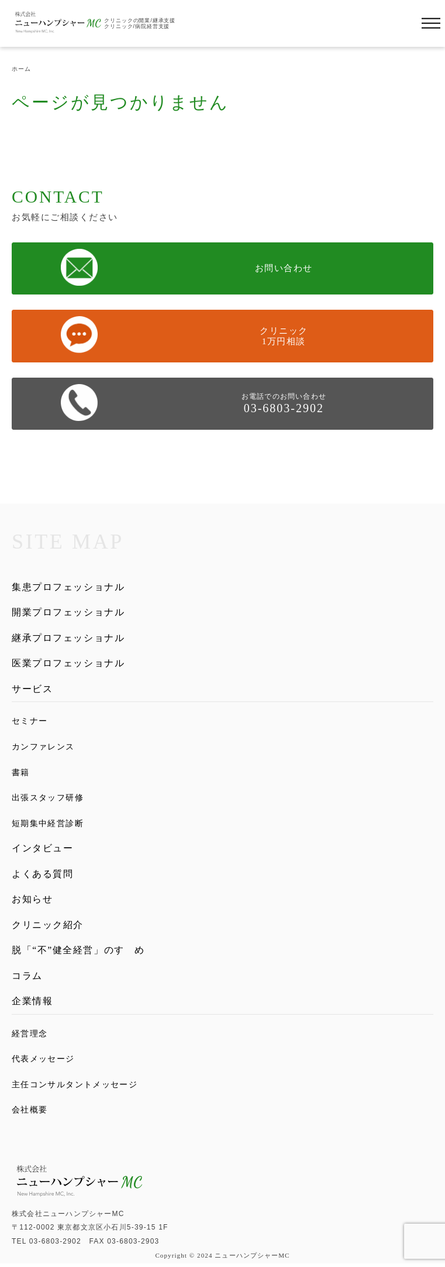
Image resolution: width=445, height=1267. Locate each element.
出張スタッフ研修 (48, 799)
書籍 (21, 774)
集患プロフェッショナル (68, 587)
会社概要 (30, 1113)
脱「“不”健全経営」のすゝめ (79, 953)
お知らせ (32, 901)
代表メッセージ (43, 1062)
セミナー (30, 723)
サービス (32, 691)
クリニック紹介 (48, 927)
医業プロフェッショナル (68, 665)
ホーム (21, 69)
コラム (27, 979)
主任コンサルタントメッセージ (75, 1088)
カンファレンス (43, 748)
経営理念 (30, 1037)
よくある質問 (43, 876)
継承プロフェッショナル (68, 638)
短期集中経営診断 (48, 824)
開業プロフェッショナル (68, 613)
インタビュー (43, 849)
